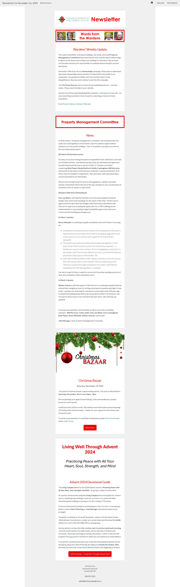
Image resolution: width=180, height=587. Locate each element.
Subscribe (160, 3)
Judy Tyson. (69, 421)
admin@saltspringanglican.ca (90, 581)
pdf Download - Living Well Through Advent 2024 (90, 554)
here (98, 523)
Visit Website (172, 3)
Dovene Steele (113, 418)
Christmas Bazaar (90, 380)
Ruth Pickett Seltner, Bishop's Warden (74, 104)
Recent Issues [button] (46, 3)
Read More (90, 427)
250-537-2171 (90, 576)
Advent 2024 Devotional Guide (90, 482)
